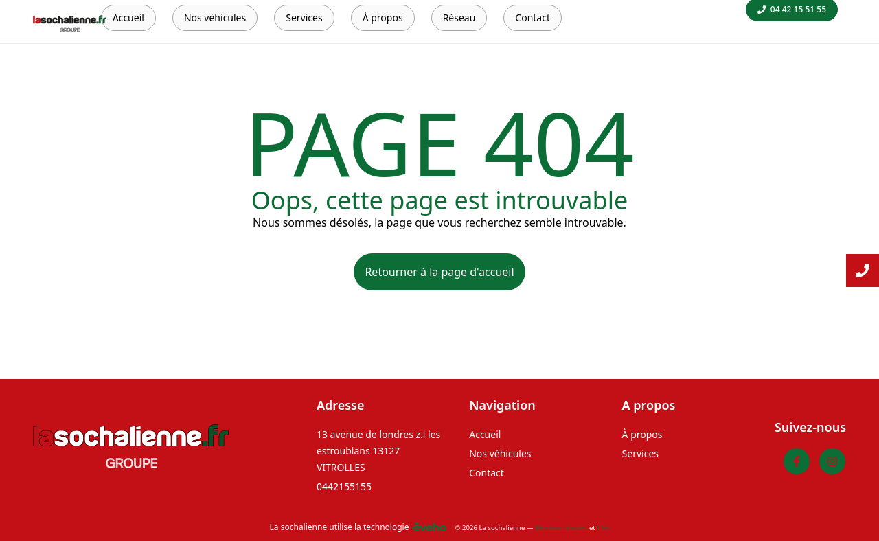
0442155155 (344, 486)
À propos (642, 434)
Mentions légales (561, 527)
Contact (486, 472)
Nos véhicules (500, 453)
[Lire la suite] (862, 270)
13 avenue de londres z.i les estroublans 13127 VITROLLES (378, 451)
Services (640, 453)
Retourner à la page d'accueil (439, 271)
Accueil (485, 434)
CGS (603, 527)
